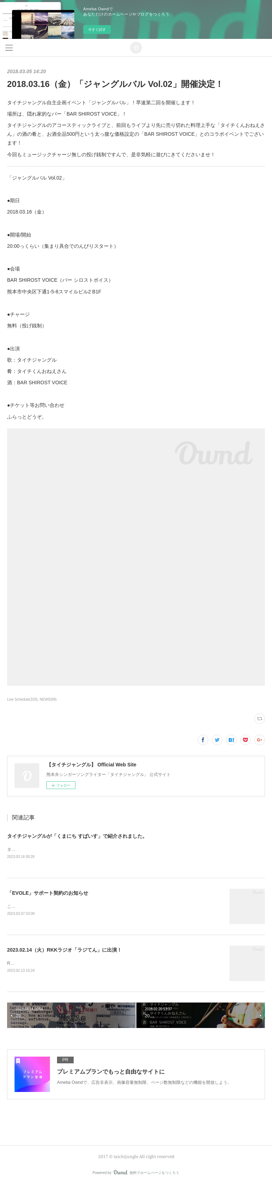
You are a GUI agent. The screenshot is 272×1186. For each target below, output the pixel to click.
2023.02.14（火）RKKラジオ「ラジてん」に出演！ (64, 950)
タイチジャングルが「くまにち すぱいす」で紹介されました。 (77, 836)
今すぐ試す (97, 29)
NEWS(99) (48, 699)
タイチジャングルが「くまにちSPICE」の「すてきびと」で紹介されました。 (81, 849)
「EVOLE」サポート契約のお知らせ (47, 893)
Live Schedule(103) (22, 699)
